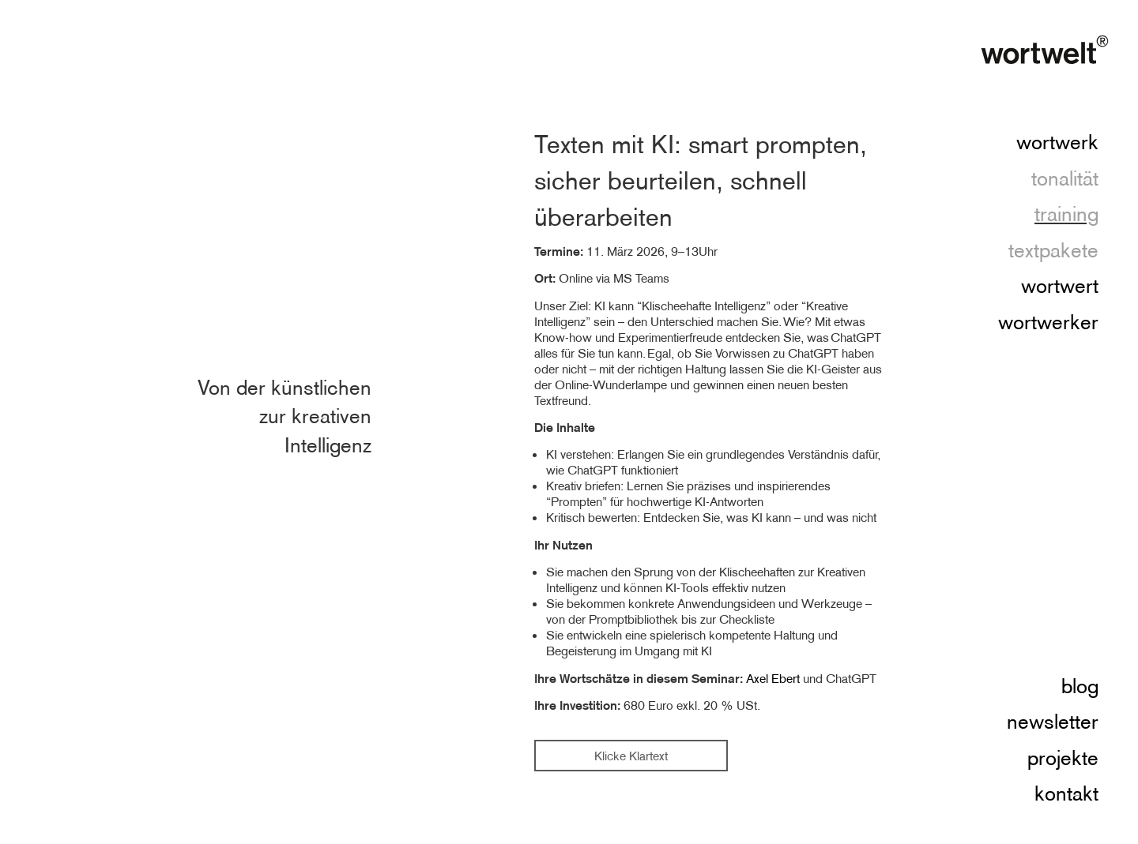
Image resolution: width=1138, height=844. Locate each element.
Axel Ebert (773, 678)
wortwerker (1048, 323)
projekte (1062, 758)
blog (1079, 687)
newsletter (1052, 722)
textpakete (1053, 251)
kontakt (1066, 794)
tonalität (1064, 179)
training (1066, 214)
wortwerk (1057, 143)
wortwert (1059, 286)
